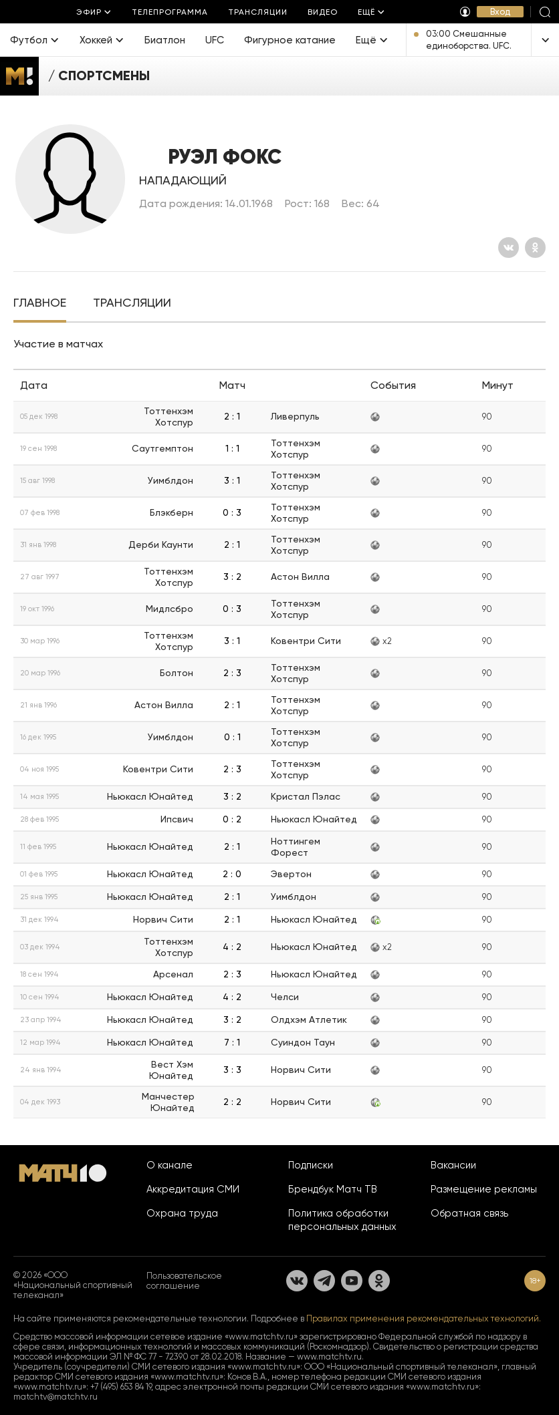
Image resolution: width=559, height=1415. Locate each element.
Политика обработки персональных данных (342, 1220)
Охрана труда (182, 1213)
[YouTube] (351, 1280)
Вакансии (453, 1165)
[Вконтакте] (508, 247)
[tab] (39, 304)
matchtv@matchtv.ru (55, 1397)
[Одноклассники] (535, 247)
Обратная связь (469, 1213)
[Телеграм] (324, 1280)
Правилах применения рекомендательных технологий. (423, 1318)
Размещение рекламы (484, 1189)
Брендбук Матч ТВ (332, 1189)
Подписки (310, 1165)
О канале (169, 1165)
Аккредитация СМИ (192, 1189)
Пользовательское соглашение (184, 1281)
